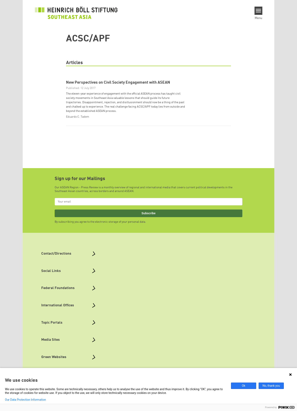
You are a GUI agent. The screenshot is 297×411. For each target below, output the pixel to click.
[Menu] (259, 11)
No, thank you (271, 385)
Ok (243, 385)
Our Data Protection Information (25, 399)
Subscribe (148, 213)
